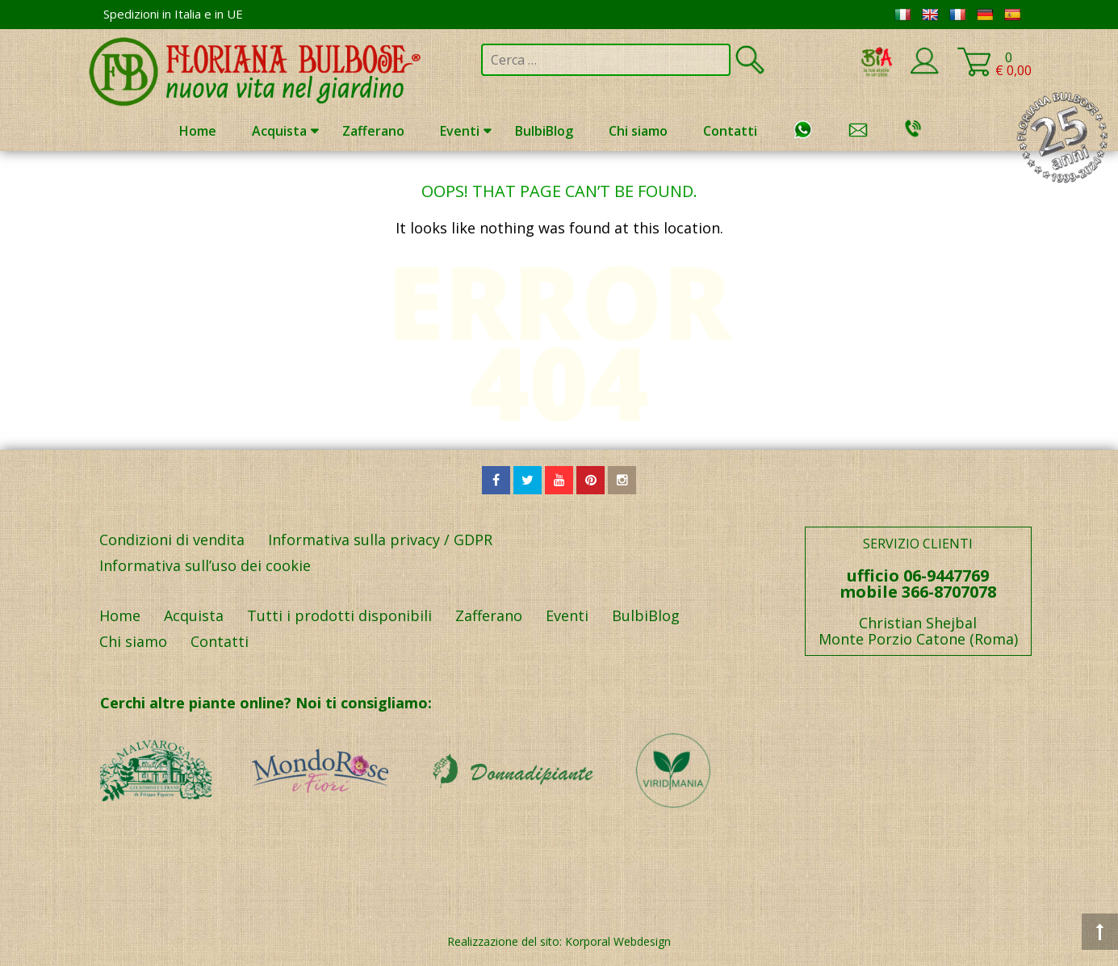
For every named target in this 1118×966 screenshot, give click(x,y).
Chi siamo (638, 131)
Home (197, 131)
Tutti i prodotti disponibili (339, 615)
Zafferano (373, 131)
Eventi (459, 131)
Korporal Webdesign (618, 941)
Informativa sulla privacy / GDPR (380, 539)
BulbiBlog (544, 131)
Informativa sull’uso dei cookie (205, 565)
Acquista (279, 131)
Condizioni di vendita (172, 539)
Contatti (730, 131)
